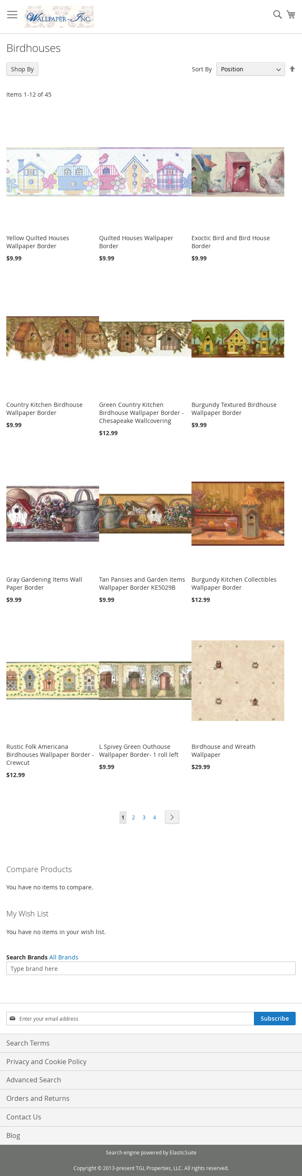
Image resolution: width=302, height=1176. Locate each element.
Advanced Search (33, 1079)
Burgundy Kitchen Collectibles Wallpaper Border (234, 583)
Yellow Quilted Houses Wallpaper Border (37, 242)
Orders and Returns (38, 1098)
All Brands (63, 957)
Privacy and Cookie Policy (46, 1061)
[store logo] (59, 17)
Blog (13, 1135)
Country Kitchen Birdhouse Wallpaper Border (44, 409)
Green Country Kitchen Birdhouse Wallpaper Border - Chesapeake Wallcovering (141, 413)
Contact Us (23, 1117)
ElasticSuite (183, 1152)
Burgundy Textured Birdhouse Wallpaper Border (234, 409)
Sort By (202, 69)
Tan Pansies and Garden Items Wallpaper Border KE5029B (142, 583)
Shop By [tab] (22, 69)
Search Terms (28, 1043)
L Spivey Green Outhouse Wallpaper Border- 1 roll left (138, 750)
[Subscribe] (275, 1018)
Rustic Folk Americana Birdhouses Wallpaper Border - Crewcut (50, 754)
